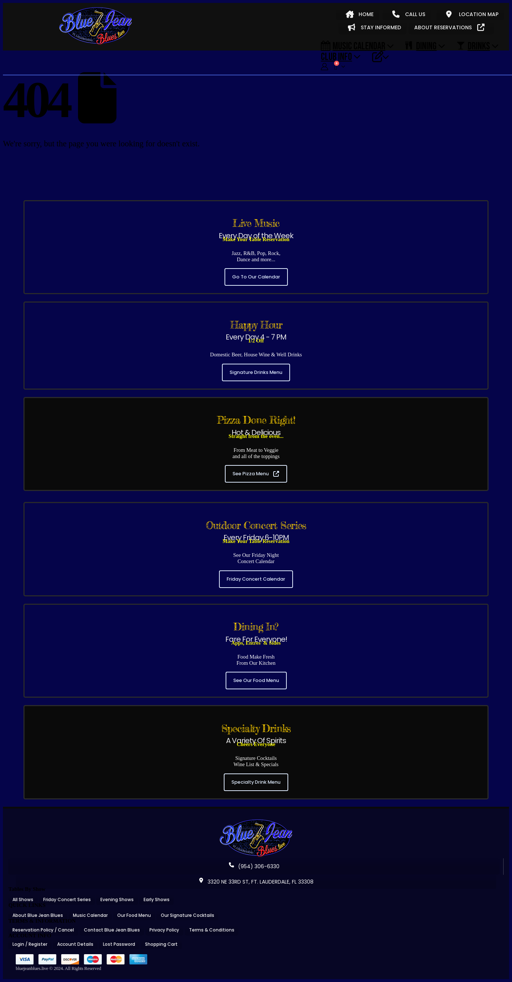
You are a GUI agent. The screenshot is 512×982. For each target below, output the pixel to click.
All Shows (22, 899)
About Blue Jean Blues (37, 915)
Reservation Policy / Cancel (43, 930)
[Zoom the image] (256, 822)
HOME (360, 14)
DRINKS (473, 46)
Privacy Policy (164, 930)
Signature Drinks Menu (256, 372)
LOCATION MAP (472, 14)
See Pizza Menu (256, 474)
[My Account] (324, 67)
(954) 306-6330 (254, 866)
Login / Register (29, 944)
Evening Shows (117, 899)
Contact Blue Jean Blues (112, 930)
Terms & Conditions (211, 930)
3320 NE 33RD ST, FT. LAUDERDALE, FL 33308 (256, 881)
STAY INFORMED (374, 27)
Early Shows (157, 899)
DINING (421, 46)
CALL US (408, 14)
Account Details (75, 944)
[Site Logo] (95, 26)
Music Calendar (353, 46)
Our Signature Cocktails (187, 915)
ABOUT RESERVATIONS (449, 27)
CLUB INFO (336, 56)
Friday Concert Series (67, 899)
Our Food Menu (134, 915)
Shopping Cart (161, 944)
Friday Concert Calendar (256, 579)
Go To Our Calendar (256, 277)
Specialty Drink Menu (256, 782)
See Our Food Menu (256, 680)
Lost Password (119, 944)
